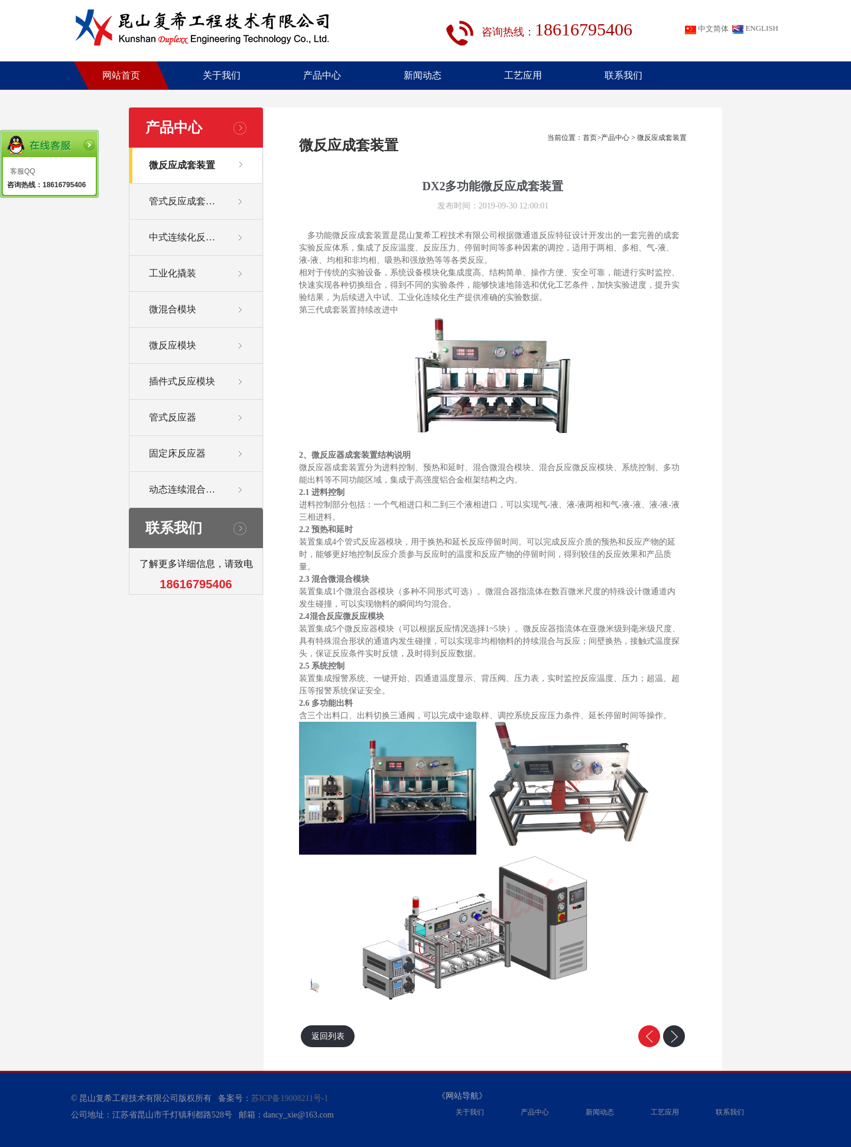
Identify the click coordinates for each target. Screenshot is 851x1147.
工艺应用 (523, 75)
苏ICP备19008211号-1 (290, 1098)
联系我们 (623, 75)
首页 (590, 137)
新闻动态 (422, 75)
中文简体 (707, 29)
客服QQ (22, 171)
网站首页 (121, 75)
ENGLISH (755, 29)
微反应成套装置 (662, 137)
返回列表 (328, 1036)
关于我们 (222, 75)
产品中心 (322, 75)
